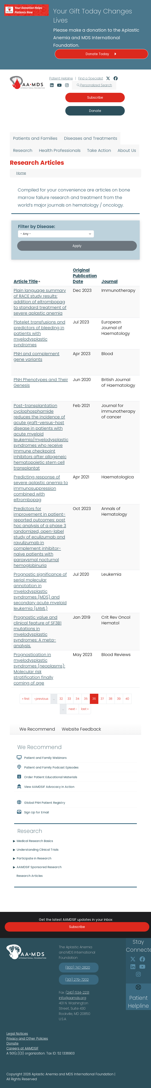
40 (128, 698)
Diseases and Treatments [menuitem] (90, 138)
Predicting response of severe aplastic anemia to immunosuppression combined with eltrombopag (41, 488)
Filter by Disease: (36, 226)
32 (62, 698)
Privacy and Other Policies (27, 1038)
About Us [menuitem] (127, 150)
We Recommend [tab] (37, 729)
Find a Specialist (90, 78)
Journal (109, 281)
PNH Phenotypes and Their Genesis (41, 382)
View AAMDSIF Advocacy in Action (45, 786)
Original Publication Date (85, 275)
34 (79, 698)
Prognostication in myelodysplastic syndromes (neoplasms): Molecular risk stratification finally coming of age (39, 669)
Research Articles (29, 876)
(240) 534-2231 (77, 992)
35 (87, 698)
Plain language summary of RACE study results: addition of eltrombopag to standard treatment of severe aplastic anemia (40, 301)
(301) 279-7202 (77, 979)
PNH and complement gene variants (36, 356)
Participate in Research (34, 858)
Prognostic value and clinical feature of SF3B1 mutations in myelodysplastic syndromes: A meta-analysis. (38, 631)
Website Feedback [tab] (81, 729)
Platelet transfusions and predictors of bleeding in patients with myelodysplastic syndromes (39, 333)
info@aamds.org (72, 997)
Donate (12, 1043)
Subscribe (77, 927)
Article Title (27, 281)
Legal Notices (17, 1033)
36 (95, 698)
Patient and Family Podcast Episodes (47, 767)
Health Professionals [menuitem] (60, 150)
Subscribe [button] (95, 97)
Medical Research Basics (35, 841)
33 (70, 698)
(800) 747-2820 (77, 967)
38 (112, 698)
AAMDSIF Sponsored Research (39, 867)
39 (120, 698)
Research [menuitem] (22, 150)
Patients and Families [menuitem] (35, 138)
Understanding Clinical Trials (38, 849)
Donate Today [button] (101, 54)
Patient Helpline (61, 78)
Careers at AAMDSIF (22, 1048)
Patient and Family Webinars (41, 757)
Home (21, 173)
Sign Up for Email (32, 812)
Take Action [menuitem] (99, 150)
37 (103, 698)
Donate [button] (95, 111)
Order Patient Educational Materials (46, 776)
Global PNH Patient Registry (40, 802)
